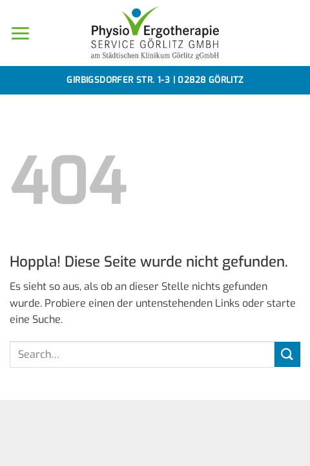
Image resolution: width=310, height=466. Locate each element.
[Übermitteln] (287, 354)
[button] (20, 33)
